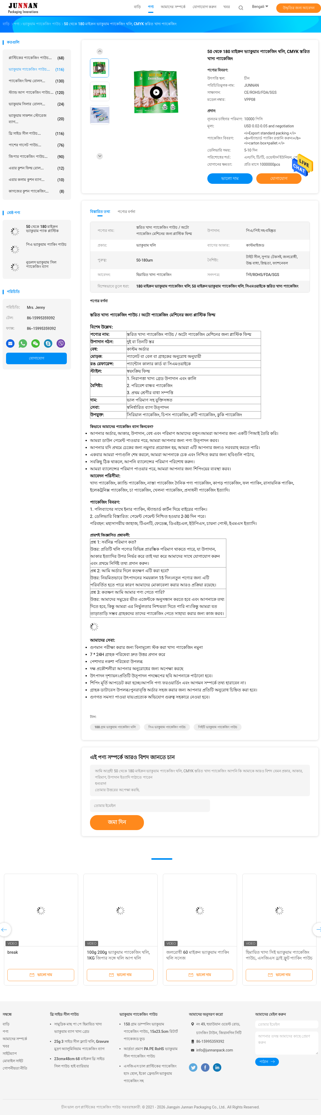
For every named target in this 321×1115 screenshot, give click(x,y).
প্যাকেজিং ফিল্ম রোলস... (36, 81)
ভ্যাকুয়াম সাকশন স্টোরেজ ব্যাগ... (36, 118)
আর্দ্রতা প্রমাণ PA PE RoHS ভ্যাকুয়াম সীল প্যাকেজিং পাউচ (151, 1052)
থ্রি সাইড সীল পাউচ (64, 1014)
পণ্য (5, 1031)
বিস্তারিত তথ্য (100, 212)
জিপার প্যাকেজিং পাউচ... (36, 156)
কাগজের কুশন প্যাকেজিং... (36, 191)
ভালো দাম (230, 178)
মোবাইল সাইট (13, 1061)
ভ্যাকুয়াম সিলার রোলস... (36, 104)
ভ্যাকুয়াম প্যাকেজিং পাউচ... (36, 69)
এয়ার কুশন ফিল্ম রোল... (36, 168)
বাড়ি (6, 1024)
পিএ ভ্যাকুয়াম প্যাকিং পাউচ (46, 244)
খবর (6, 1046)
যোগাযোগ (36, 358)
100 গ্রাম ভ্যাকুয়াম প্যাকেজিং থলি (115, 727)
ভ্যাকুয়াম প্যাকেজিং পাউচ (138, 1014)
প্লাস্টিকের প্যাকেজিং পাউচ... (36, 58)
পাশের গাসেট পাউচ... (36, 145)
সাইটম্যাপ (10, 1053)
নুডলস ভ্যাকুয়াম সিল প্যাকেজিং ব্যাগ (41, 264)
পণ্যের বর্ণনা (126, 212)
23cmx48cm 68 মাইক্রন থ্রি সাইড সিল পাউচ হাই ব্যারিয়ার (79, 1062)
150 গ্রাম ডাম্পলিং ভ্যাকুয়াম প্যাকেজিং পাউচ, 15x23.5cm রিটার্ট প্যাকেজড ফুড (151, 1031)
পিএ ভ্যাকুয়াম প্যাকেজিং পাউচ (166, 727)
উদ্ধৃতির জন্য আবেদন (299, 8)
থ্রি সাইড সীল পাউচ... (36, 133)
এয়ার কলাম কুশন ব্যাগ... (36, 180)
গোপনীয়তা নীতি (15, 1068)
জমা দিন (117, 822)
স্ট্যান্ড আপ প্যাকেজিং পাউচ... (36, 92)
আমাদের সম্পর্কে (15, 1039)
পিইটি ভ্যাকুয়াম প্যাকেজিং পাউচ (217, 727)
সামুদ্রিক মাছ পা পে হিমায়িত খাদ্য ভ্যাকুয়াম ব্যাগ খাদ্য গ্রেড (78, 1028)
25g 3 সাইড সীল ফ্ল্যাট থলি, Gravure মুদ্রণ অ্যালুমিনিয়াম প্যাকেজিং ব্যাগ (81, 1045)
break (12, 952)
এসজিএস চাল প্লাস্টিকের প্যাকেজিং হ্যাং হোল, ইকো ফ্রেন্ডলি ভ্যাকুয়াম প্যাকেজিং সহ (150, 1073)
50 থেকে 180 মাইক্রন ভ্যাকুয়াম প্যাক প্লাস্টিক (42, 229)
